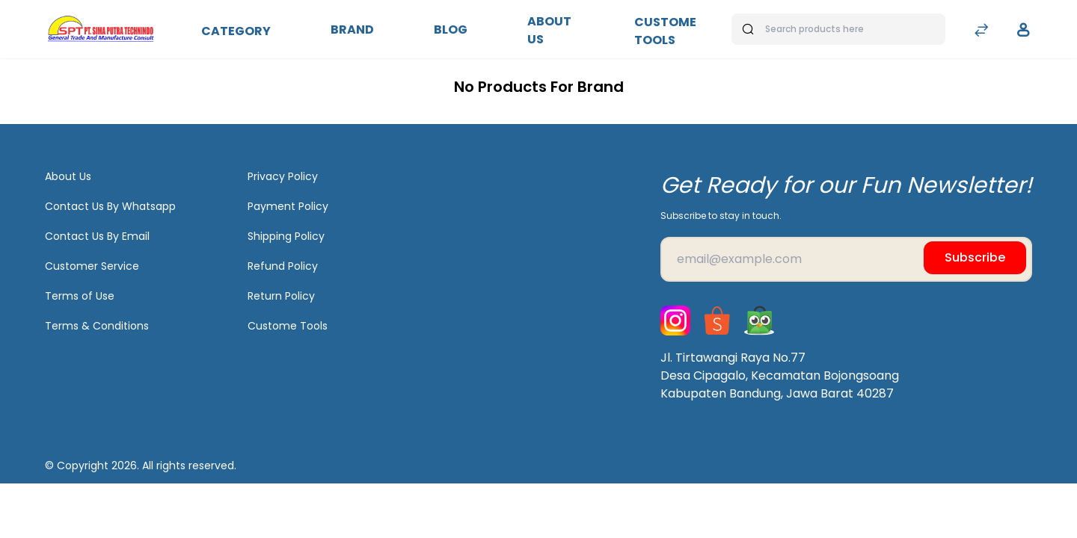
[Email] (846, 259)
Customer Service (92, 266)
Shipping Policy (286, 236)
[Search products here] (838, 29)
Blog (450, 29)
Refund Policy (283, 266)
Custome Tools (665, 31)
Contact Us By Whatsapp (110, 206)
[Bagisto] (100, 29)
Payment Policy (288, 206)
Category (236, 31)
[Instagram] (675, 321)
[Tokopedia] (759, 321)
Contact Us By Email (97, 236)
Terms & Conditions (97, 325)
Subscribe (975, 257)
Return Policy (281, 295)
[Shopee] (717, 321)
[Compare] (981, 32)
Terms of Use (79, 295)
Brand (352, 29)
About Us (549, 30)
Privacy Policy (283, 176)
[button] (1023, 30)
